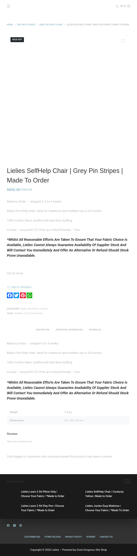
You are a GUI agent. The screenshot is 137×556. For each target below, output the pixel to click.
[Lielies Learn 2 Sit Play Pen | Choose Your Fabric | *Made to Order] (12, 508)
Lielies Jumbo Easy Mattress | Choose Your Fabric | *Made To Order (107, 508)
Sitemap (90, 537)
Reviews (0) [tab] (95, 329)
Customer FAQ (32, 537)
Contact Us (106, 537)
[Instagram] (14, 525)
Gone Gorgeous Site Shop (92, 549)
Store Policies (52, 537)
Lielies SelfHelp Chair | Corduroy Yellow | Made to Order (104, 494)
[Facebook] (8, 525)
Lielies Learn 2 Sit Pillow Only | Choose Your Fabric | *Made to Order (42, 494)
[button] (19, 287)
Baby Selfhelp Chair (34, 308)
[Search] (117, 6)
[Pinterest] (20, 525)
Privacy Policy (73, 537)
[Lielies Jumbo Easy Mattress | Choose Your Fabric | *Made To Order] (76, 508)
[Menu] (8, 6)
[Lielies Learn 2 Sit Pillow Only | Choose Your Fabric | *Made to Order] (12, 494)
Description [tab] (42, 329)
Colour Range (33, 313)
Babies (19, 313)
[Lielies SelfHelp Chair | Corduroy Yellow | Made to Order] (76, 494)
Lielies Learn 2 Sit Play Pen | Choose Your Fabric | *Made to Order (42, 508)
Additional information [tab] (69, 329)
